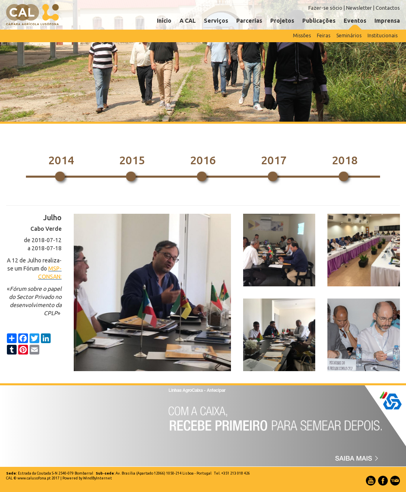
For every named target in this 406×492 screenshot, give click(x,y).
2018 (345, 160)
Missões (302, 35)
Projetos (282, 20)
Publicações (318, 20)
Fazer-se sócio (325, 8)
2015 (132, 160)
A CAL (187, 20)
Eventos (355, 20)
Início (164, 20)
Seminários (348, 35)
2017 (274, 160)
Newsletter (359, 8)
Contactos (388, 8)
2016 (203, 160)
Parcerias (249, 20)
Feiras (323, 35)
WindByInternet (97, 478)
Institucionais (382, 35)
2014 (61, 160)
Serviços (216, 20)
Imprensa (387, 20)
